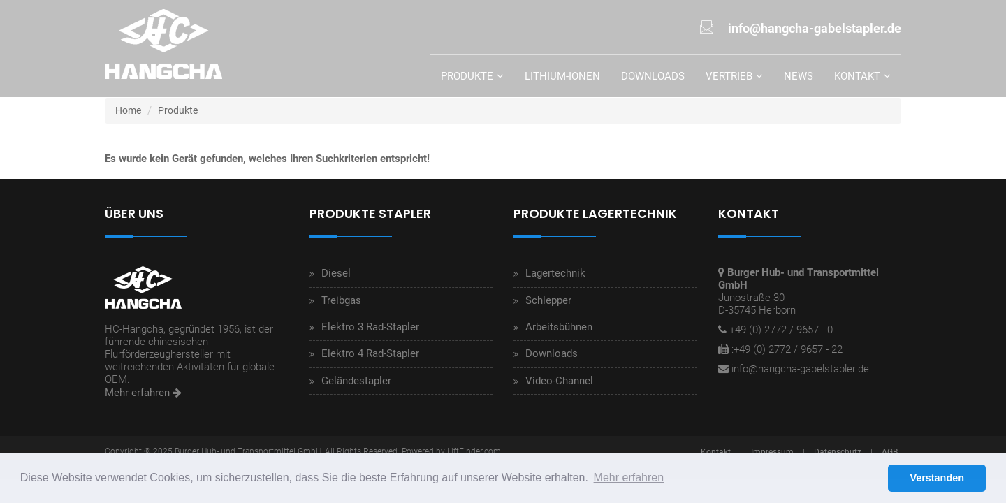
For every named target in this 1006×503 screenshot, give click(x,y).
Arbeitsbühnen (558, 327)
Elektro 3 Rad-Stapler (370, 327)
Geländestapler (356, 380)
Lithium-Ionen (562, 76)
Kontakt (857, 76)
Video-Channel (559, 380)
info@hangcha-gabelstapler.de (800, 369)
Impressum (772, 452)
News (798, 76)
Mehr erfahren (143, 392)
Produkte (467, 76)
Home (128, 110)
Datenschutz (837, 452)
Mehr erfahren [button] (629, 477)
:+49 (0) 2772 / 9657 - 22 (787, 349)
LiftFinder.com (474, 451)
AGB (890, 452)
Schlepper (548, 300)
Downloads (653, 76)
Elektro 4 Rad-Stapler (370, 353)
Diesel (336, 273)
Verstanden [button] (937, 477)
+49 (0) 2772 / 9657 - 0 (781, 329)
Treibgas (341, 300)
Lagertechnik (555, 273)
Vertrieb (729, 76)
